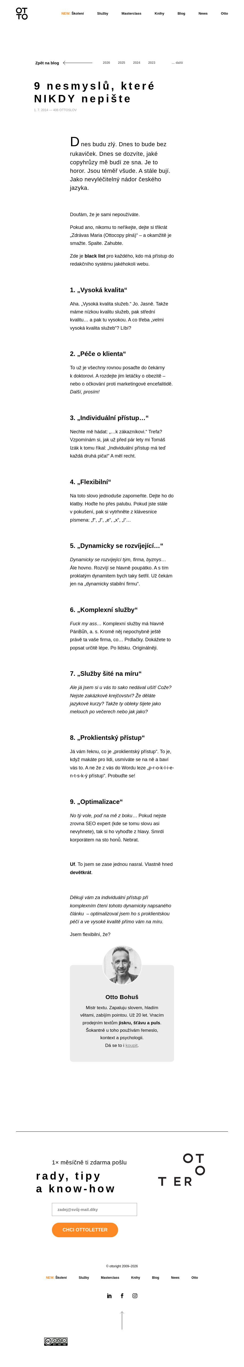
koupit (132, 1045)
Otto (224, 13)
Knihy (159, 13)
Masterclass (131, 13)
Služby (102, 13)
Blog (181, 13)
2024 (136, 63)
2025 (121, 63)
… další (177, 63)
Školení (72, 13)
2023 (151, 63)
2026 (106, 63)
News (203, 13)
